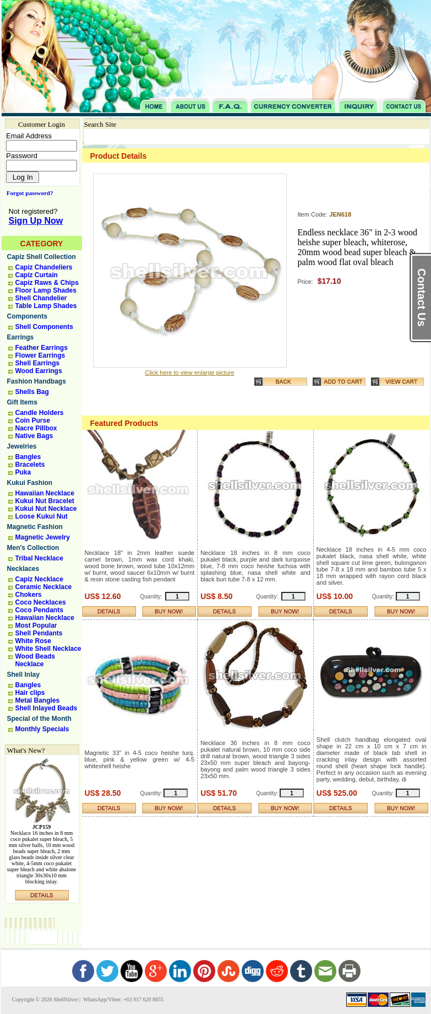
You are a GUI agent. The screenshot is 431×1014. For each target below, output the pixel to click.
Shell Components (44, 327)
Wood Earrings (38, 371)
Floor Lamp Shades (46, 290)
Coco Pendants (39, 610)
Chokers (28, 594)
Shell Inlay (23, 674)
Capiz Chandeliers (44, 267)
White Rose (33, 641)
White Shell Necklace (48, 648)
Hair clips (30, 693)
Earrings (20, 337)
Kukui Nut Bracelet (44, 501)
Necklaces (23, 569)
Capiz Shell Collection (41, 257)
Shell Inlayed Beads (46, 708)
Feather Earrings (41, 348)
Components (27, 316)
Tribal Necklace (39, 558)
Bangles (28, 457)
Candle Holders (39, 413)
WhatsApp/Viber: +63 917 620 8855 (122, 999)
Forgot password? (27, 193)
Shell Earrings (37, 363)
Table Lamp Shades (46, 306)
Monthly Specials (42, 729)
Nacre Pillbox (36, 428)
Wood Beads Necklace (35, 660)
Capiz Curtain (36, 275)
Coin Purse (32, 420)
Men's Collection (33, 548)
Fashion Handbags (36, 381)
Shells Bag (32, 392)
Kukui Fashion (30, 483)
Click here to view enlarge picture (189, 372)
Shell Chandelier (41, 298)
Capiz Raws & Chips (47, 283)
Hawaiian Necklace (44, 493)
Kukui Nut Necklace (46, 509)
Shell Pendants (39, 633)
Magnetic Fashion (35, 527)
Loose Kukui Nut (41, 516)
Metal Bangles (37, 700)
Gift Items (22, 402)
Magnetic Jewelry (42, 537)
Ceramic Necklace (43, 587)
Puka (23, 472)
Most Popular (36, 625)
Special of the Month (39, 718)
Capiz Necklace (39, 579)
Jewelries (22, 446)
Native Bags (34, 436)
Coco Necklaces (40, 602)
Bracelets (30, 464)
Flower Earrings (40, 355)
